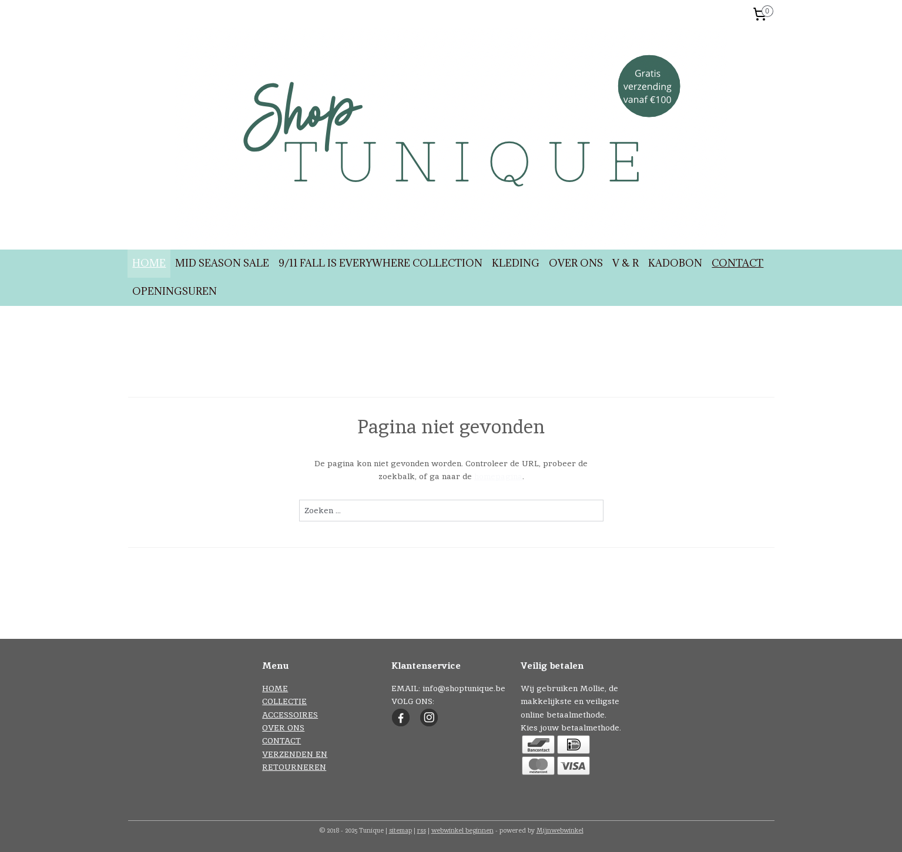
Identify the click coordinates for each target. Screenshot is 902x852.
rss (421, 830)
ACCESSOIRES (290, 714)
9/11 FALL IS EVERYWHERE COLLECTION (380, 263)
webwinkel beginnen (462, 830)
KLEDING (515, 263)
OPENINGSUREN (174, 291)
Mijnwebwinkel (560, 830)
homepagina (498, 476)
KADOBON (675, 263)
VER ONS (286, 727)
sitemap (400, 830)
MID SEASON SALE (222, 263)
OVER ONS (576, 263)
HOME (149, 263)
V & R (625, 263)
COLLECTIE (284, 701)
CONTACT (737, 263)
